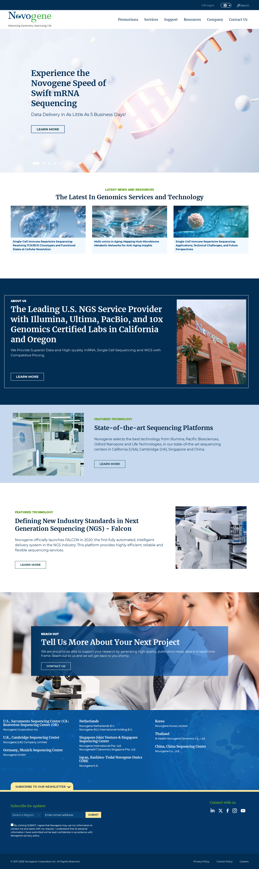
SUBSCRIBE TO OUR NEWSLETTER (40, 786)
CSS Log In (207, 5)
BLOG (19, 211)
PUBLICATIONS (108, 211)
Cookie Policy (225, 861)
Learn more (27, 377)
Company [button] (215, 19)
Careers (244, 861)
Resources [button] (192, 19)
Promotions (128, 19)
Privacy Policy (201, 861)
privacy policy (31, 835)
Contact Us (238, 19)
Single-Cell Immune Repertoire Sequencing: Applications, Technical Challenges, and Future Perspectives (207, 245)
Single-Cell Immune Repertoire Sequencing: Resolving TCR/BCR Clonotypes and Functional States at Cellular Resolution (44, 245)
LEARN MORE (48, 129)
